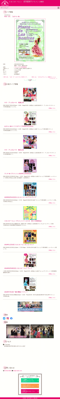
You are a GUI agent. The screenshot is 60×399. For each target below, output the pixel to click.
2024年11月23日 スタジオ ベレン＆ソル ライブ (19, 244)
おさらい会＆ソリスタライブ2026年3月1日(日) (18, 126)
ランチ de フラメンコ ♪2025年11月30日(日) (17, 173)
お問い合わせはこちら (28, 391)
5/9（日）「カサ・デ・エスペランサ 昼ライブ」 (16, 77)
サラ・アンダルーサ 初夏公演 (14, 102)
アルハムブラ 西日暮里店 (20, 67)
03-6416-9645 (7, 370)
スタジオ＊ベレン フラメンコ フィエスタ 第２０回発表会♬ (23, 221)
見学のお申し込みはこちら (28, 385)
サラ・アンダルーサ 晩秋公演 (14, 150)
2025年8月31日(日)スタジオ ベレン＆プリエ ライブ (20, 197)
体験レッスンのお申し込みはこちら (28, 380)
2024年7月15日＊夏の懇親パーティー (16, 292)
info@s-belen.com (17, 370)
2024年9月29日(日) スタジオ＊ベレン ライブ (18, 268)
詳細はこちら (52, 108)
